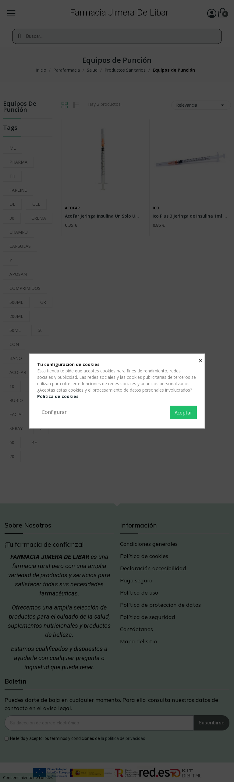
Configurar (54, 412)
